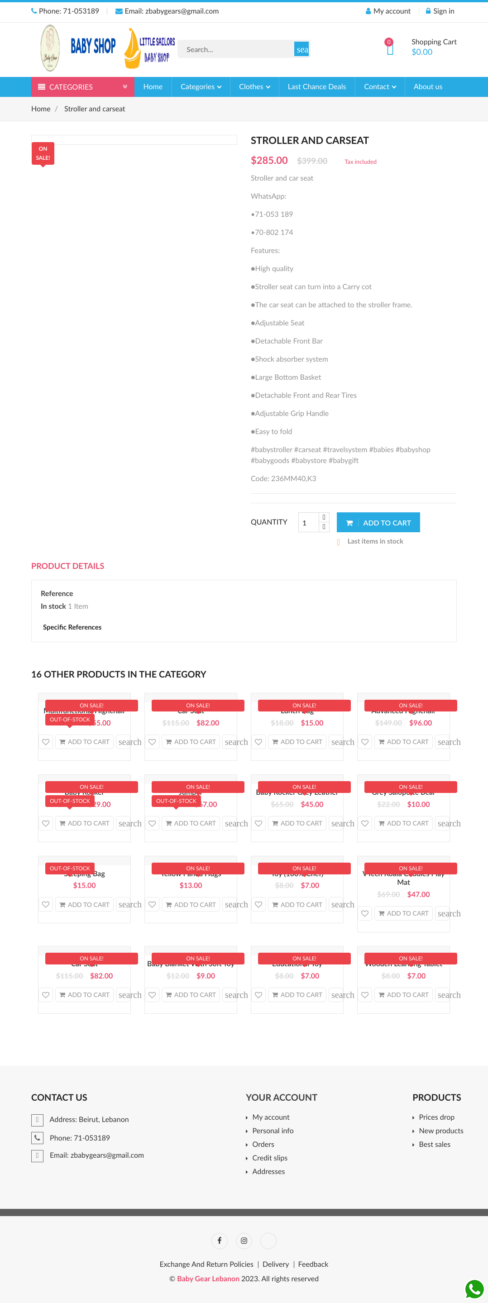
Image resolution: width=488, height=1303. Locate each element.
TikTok (268, 1241)
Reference (57, 593)
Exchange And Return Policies (207, 1264)
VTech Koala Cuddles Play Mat (404, 878)
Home (153, 86)
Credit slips (270, 1158)
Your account (281, 1097)
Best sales (434, 1145)
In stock (53, 606)
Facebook (219, 1241)
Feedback (313, 1264)
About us (428, 86)
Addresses (269, 1172)
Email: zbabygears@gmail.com (167, 11)
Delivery (276, 1264)
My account (271, 1118)
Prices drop (437, 1118)
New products (441, 1131)
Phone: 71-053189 (65, 11)
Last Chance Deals (317, 86)
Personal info (273, 1131)
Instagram (244, 1241)
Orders (263, 1145)
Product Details (67, 565)
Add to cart (378, 522)
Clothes (252, 86)
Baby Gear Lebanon (209, 1278)
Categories (198, 86)
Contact (377, 86)
